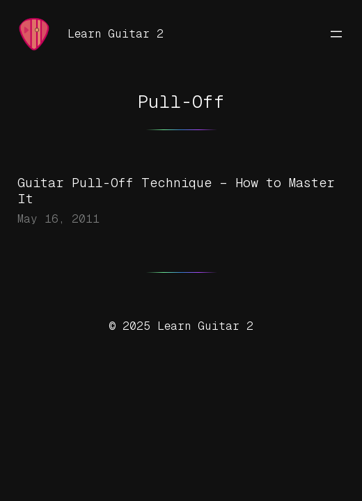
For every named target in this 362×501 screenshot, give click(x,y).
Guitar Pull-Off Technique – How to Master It (176, 190)
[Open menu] (336, 34)
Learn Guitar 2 (116, 33)
